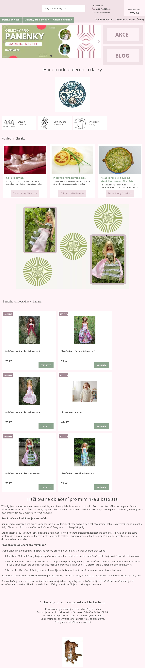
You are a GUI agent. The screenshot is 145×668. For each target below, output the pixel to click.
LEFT (3, 41)
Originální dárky (62, 19)
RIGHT (99, 41)
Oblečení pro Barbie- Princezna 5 (50, 352)
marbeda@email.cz (101, 12)
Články (140, 19)
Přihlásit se (98, 5)
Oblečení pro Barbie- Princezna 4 (15, 413)
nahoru (140, 663)
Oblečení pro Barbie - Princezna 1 (86, 352)
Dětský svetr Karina (121, 351)
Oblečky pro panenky (37, 19)
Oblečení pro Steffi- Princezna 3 (50, 413)
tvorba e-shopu (80, 664)
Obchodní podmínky (14, 630)
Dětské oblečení (11, 19)
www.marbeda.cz (45, 664)
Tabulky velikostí (104, 19)
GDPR (14, 649)
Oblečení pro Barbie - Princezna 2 (15, 352)
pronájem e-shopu (95, 664)
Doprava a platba (125, 19)
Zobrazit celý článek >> (25, 193)
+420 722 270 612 (101, 8)
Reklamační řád (14, 633)
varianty (27, 365)
